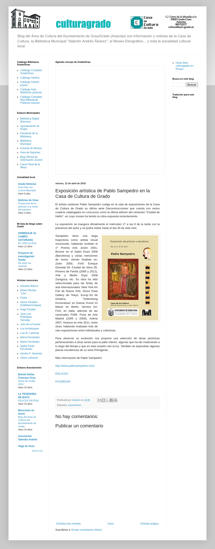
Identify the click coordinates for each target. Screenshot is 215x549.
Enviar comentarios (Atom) (87, 529)
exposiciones (74, 405)
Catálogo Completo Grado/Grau (31, 72)
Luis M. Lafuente (29, 333)
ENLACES (61, 373)
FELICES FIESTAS (28, 400)
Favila (23, 297)
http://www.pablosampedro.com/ (75, 365)
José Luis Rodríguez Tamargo (26, 317)
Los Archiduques (29, 328)
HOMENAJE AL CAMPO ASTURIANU (27, 236)
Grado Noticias (27, 184)
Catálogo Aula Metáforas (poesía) (31, 91)
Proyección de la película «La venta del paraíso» (28, 206)
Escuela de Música (31, 148)
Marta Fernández (30, 341)
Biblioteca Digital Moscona (29, 120)
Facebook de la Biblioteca (29, 135)
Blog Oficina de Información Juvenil (31, 158)
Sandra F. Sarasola (31, 353)
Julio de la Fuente (30, 324)
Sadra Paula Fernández (27, 348)
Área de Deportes (30, 152)
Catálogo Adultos (30, 77)
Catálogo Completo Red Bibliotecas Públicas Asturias (31, 100)
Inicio (111, 523)
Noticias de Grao (28, 200)
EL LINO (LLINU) (27, 243)
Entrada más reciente (68, 523)
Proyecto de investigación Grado (26, 256)
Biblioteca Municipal (25, 142)
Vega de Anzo (26, 446)
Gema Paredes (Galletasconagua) (30, 304)
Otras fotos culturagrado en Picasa (184, 65)
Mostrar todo (37, 451)
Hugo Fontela (28, 309)
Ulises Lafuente (29, 357)
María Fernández (30, 337)
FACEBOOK (63, 381)
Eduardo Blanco (29, 286)
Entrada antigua (149, 523)
